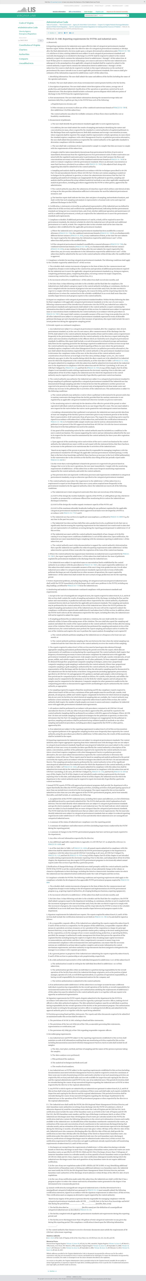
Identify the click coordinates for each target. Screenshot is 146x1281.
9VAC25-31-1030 (54, 844)
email (71, 33)
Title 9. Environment (65, 25)
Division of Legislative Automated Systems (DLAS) (94, 1279)
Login (126, 5)
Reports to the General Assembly (117, 11)
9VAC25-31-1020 (121, 360)
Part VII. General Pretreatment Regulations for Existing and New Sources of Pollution (95, 27)
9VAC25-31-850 (77, 235)
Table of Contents (52, 25)
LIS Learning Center (56, 2)
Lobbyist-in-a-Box (76, 1276)
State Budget (88, 11)
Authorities (24, 54)
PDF (66, 33)
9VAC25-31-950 (93, 368)
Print (60, 33)
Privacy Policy (99, 5)
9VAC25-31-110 (71, 368)
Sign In (109, 1279)
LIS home (107, 5)
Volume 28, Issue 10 (100, 1248)
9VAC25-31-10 (93, 1190)
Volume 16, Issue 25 (99, 1246)
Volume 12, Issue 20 (72, 1243)
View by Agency (25, 31)
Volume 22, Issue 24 (72, 1248)
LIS (27, 9)
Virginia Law (100, 11)
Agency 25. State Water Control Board (84, 25)
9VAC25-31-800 (116, 517)
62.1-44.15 (51, 1238)
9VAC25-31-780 (124, 51)
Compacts (23, 59)
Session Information (59, 11)
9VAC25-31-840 (57, 460)
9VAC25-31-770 (69, 513)
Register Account (117, 5)
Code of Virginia (26, 23)
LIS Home (68, 1276)
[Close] (144, 1)
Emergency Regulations (27, 34)
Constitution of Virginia (29, 45)
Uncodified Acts (26, 63)
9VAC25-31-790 (65, 233)
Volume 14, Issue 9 (115, 1243)
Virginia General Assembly (72, 5)
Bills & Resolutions (75, 11)
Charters (23, 49)
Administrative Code (91, 15)
